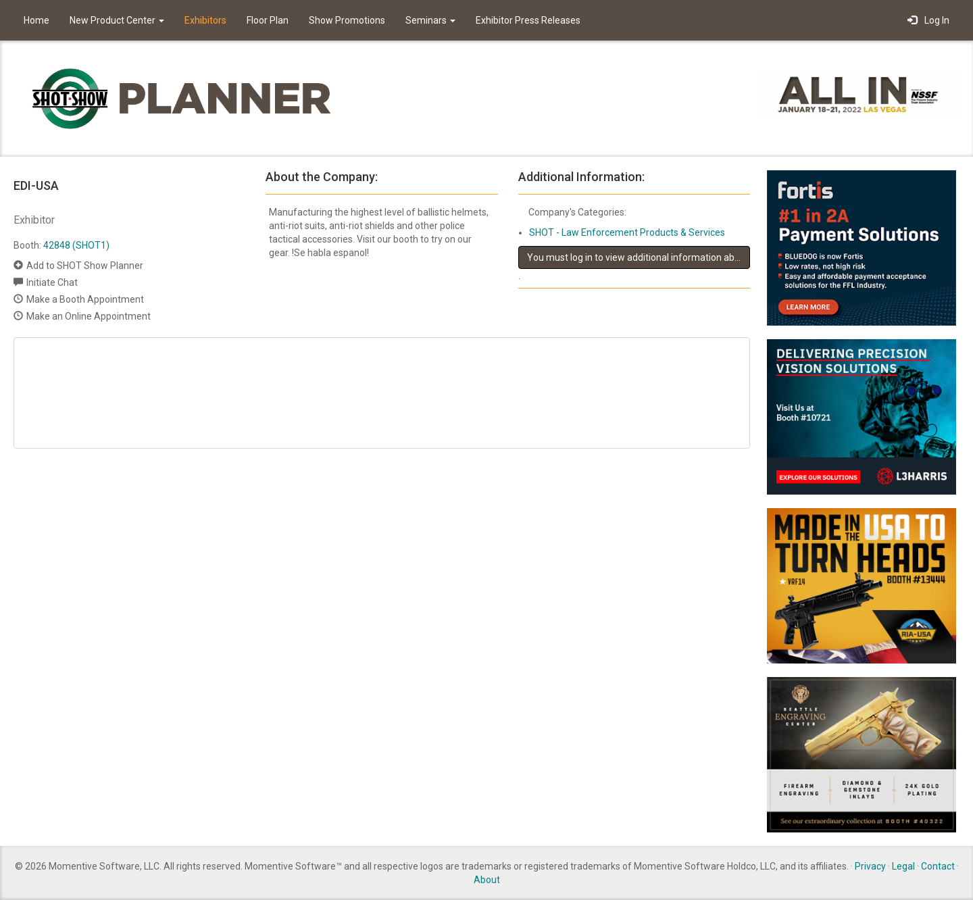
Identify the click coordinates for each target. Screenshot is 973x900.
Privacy (870, 866)
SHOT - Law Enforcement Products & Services (627, 232)
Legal (903, 866)
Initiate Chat (52, 282)
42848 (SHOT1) (76, 245)
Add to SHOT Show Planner (84, 265)
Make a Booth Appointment (85, 299)
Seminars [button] (430, 20)
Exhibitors (205, 20)
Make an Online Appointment (88, 316)
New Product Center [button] (117, 20)
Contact (938, 866)
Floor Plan (268, 20)
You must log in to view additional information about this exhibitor (638, 257)
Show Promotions (347, 20)
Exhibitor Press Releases (528, 20)
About (487, 879)
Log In (928, 20)
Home (36, 20)
